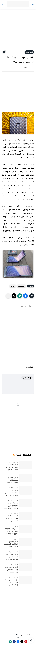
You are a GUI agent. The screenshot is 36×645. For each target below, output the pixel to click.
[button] (25, 295)
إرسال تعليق (27, 377)
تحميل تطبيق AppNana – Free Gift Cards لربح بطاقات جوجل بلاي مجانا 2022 (11, 493)
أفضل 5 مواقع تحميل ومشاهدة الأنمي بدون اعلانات (11, 569)
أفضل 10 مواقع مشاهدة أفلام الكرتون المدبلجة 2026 (12, 480)
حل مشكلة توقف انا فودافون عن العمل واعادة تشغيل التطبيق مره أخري (11, 582)
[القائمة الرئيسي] (32, 4)
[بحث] (3, 4)
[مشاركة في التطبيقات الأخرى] (8, 295)
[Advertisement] (18, 31)
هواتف (12, 286)
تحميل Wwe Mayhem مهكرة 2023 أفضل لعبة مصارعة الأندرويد (11, 518)
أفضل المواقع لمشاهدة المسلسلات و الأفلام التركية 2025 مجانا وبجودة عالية (11, 544)
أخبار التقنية (29, 52)
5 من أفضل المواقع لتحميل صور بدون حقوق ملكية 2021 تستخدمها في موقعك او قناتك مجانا (11, 531)
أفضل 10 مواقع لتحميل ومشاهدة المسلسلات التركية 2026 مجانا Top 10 (12, 467)
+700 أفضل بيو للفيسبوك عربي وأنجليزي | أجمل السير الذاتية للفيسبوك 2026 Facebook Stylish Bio (11, 506)
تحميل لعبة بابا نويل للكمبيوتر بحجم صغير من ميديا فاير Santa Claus (11, 557)
